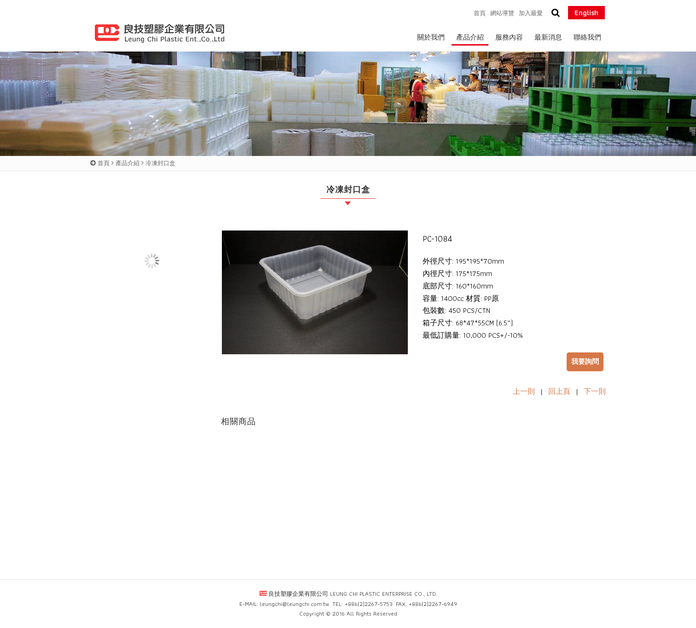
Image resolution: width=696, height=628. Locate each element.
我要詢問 (585, 361)
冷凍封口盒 (160, 163)
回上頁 (559, 391)
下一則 (595, 391)
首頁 (104, 163)
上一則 (524, 391)
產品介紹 (127, 163)
